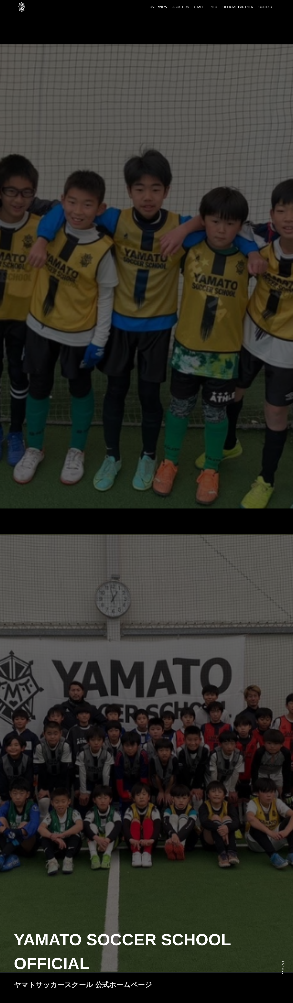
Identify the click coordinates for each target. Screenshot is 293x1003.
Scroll (283, 967)
